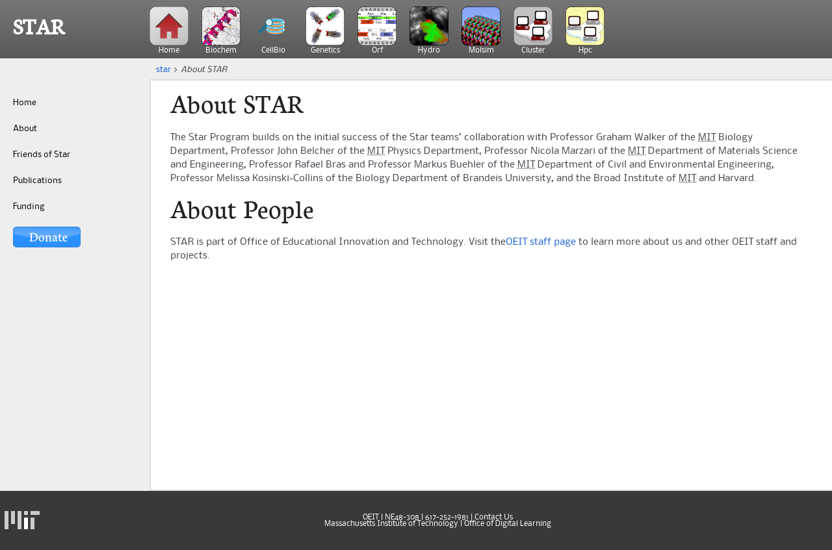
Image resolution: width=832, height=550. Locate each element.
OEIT (371, 517)
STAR (39, 28)
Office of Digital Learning (507, 524)
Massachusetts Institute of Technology (391, 524)
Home (24, 102)
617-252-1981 (447, 517)
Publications (37, 180)
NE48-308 (402, 517)
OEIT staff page (541, 242)
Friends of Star (41, 154)
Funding (28, 206)
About (25, 128)
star (163, 69)
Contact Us (493, 517)
